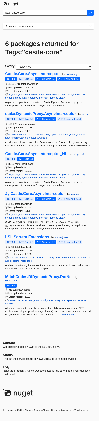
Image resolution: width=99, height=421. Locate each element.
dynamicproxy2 (30, 97)
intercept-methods (48, 97)
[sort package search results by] (53, 67)
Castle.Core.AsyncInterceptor (32, 74)
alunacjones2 (62, 237)
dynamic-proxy (13, 97)
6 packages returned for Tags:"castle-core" (42, 48)
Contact (9, 343)
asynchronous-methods (28, 94)
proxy (62, 97)
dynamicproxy (78, 94)
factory (64, 257)
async (11, 94)
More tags (26, 260)
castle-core (54, 94)
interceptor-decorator (79, 257)
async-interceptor (14, 137)
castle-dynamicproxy (39, 134)
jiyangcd (75, 194)
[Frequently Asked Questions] (6, 367)
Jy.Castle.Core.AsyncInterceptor (35, 193)
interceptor (30, 137)
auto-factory (47, 257)
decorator (15, 260)
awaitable (42, 137)
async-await (79, 134)
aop (7, 260)
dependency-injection (32, 300)
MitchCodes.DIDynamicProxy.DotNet (39, 277)
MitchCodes (11, 280)
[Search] (90, 13)
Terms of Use (41, 410)
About (28, 410)
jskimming (71, 74)
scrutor (12, 257)
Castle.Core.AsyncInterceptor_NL (36, 154)
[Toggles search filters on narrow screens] (90, 26)
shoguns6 (78, 154)
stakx (85, 114)
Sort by (10, 66)
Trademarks (81, 410)
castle (44, 94)
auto (57, 257)
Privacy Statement (61, 410)
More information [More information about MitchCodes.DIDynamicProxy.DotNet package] (65, 314)
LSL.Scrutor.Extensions (27, 237)
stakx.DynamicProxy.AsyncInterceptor (40, 113)
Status (8, 355)
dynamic (65, 94)
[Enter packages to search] (45, 13)
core (25, 257)
